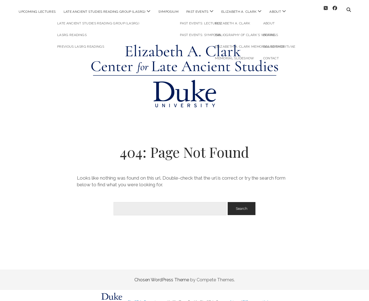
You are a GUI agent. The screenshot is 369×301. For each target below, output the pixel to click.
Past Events (197, 12)
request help (262, 297)
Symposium (168, 12)
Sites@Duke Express (141, 297)
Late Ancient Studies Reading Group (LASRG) (104, 12)
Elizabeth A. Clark (239, 12)
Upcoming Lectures (37, 12)
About (275, 12)
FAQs (246, 297)
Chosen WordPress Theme (161, 275)
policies (231, 297)
